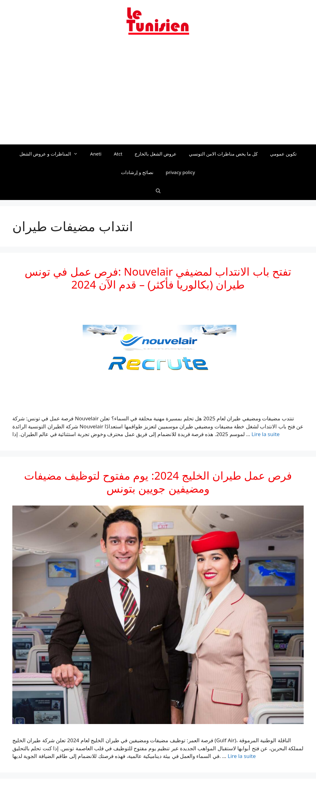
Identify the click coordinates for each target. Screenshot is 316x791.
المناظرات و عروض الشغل (51, 153)
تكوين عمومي (283, 154)
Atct (118, 154)
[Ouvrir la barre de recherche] (158, 190)
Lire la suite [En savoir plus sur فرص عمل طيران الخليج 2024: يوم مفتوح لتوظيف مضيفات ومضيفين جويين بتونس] (242, 756)
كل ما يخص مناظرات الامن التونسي (223, 154)
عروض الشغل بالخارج (156, 154)
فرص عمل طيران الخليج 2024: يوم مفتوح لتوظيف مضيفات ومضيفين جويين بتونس (158, 482)
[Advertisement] (158, 93)
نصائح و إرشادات (137, 172)
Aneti (96, 154)
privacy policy (180, 172)
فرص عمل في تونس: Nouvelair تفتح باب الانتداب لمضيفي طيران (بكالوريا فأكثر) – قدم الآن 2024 (158, 278)
